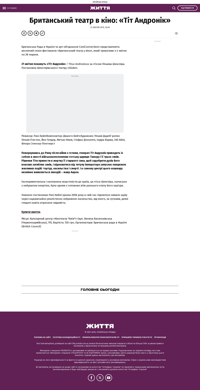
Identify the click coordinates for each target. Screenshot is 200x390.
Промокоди (160, 337)
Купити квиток (31, 212)
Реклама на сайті (42, 337)
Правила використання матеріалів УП (100, 337)
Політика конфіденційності (66, 337)
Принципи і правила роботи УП (136, 337)
